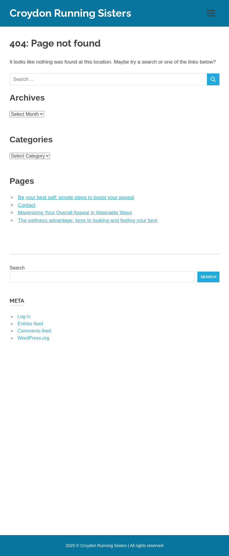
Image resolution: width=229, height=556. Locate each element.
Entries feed (30, 323)
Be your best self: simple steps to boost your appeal (76, 197)
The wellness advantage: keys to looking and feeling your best (87, 220)
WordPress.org (33, 338)
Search (17, 267)
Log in (24, 316)
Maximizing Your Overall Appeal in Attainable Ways (75, 212)
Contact (26, 205)
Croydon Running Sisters (70, 13)
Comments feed (34, 330)
